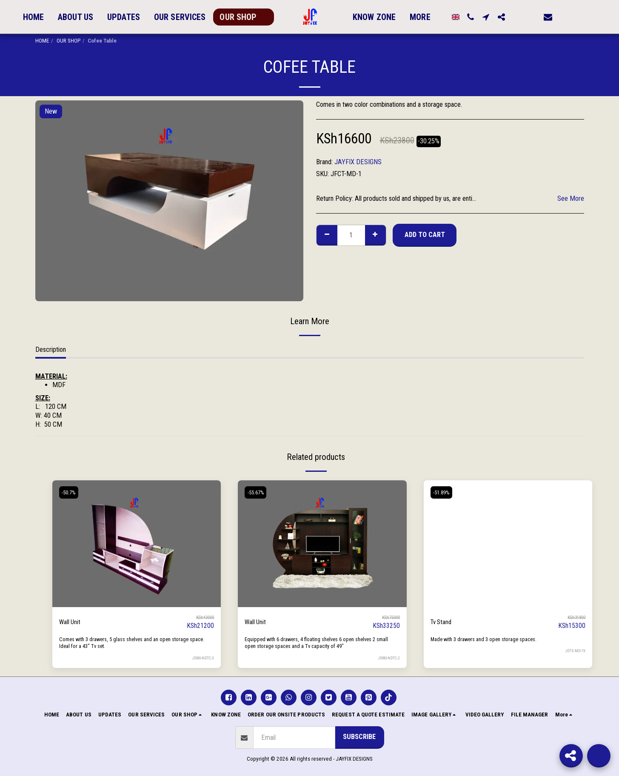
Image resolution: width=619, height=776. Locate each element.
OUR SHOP (68, 40)
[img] (136, 543)
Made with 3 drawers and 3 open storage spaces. (488, 639)
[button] (467, 17)
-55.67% (257, 492)
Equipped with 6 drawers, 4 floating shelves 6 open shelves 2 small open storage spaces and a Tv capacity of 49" (315, 643)
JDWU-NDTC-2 (387, 658)
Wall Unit (70, 622)
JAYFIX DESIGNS (358, 162)
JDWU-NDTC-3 (201, 658)
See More (570, 198)
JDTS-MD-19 (574, 650)
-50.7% (70, 492)
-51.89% (443, 492)
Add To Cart (425, 235)
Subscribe (359, 737)
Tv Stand (442, 622)
